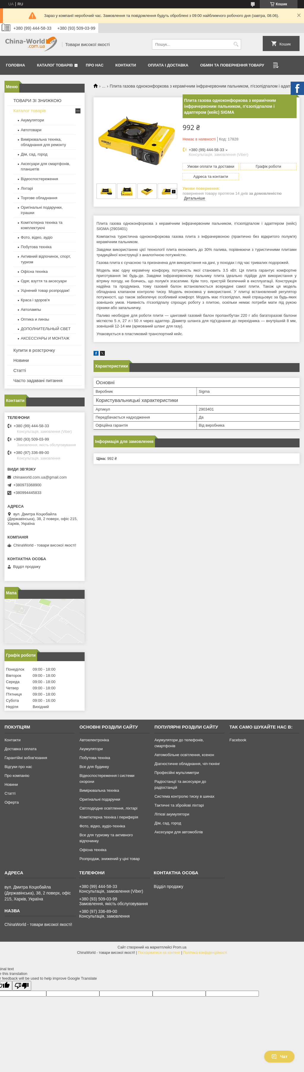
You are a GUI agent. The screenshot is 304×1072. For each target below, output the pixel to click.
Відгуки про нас (18, 766)
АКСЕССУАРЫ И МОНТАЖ (45, 338)
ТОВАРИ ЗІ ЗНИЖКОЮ (37, 100)
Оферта (11, 802)
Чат (279, 1056)
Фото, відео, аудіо (37, 237)
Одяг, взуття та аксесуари (43, 281)
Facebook (237, 740)
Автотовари (31, 130)
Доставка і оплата (20, 749)
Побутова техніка (36, 247)
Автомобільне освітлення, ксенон (184, 755)
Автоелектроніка (94, 740)
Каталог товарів (55, 65)
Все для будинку (94, 766)
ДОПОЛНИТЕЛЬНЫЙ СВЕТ (46, 329)
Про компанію (16, 775)
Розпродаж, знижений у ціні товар (110, 858)
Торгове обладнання (39, 198)
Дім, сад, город (34, 154)
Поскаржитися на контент (159, 953)
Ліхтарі (27, 188)
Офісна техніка (34, 271)
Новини (21, 360)
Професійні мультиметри (176, 772)
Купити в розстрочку (34, 350)
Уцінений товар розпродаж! (45, 290)
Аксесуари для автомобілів (178, 832)
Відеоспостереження (39, 179)
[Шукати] (236, 44)
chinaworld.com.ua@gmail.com (40, 477)
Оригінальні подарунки (100, 799)
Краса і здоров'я (35, 300)
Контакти (125, 65)
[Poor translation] (21, 986)
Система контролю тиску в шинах (184, 796)
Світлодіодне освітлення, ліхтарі (108, 808)
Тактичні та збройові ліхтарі (179, 805)
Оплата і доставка (168, 65)
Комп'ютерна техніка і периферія (109, 817)
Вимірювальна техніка (99, 790)
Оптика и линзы (35, 319)
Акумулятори (32, 120)
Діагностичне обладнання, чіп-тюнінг (187, 763)
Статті (19, 370)
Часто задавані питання (38, 380)
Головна (15, 65)
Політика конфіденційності (205, 953)
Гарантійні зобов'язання (25, 758)
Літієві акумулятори (171, 814)
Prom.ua (179, 947)
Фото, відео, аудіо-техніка (102, 826)
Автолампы (31, 309)
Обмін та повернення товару (232, 65)
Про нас (94, 65)
